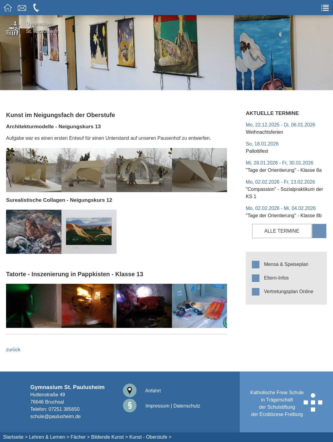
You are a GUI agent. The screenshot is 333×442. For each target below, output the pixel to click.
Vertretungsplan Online (288, 291)
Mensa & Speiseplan (286, 264)
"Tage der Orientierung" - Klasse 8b (284, 215)
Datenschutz (186, 405)
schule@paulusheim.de (55, 416)
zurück (13, 349)
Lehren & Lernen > (49, 437)
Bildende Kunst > (109, 437)
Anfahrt (142, 390)
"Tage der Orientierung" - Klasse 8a (284, 170)
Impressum (146, 405)
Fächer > (80, 437)
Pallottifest (257, 151)
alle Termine (281, 231)
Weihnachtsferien (264, 132)
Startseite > (15, 437)
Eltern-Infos (276, 277)
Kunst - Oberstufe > (150, 437)
